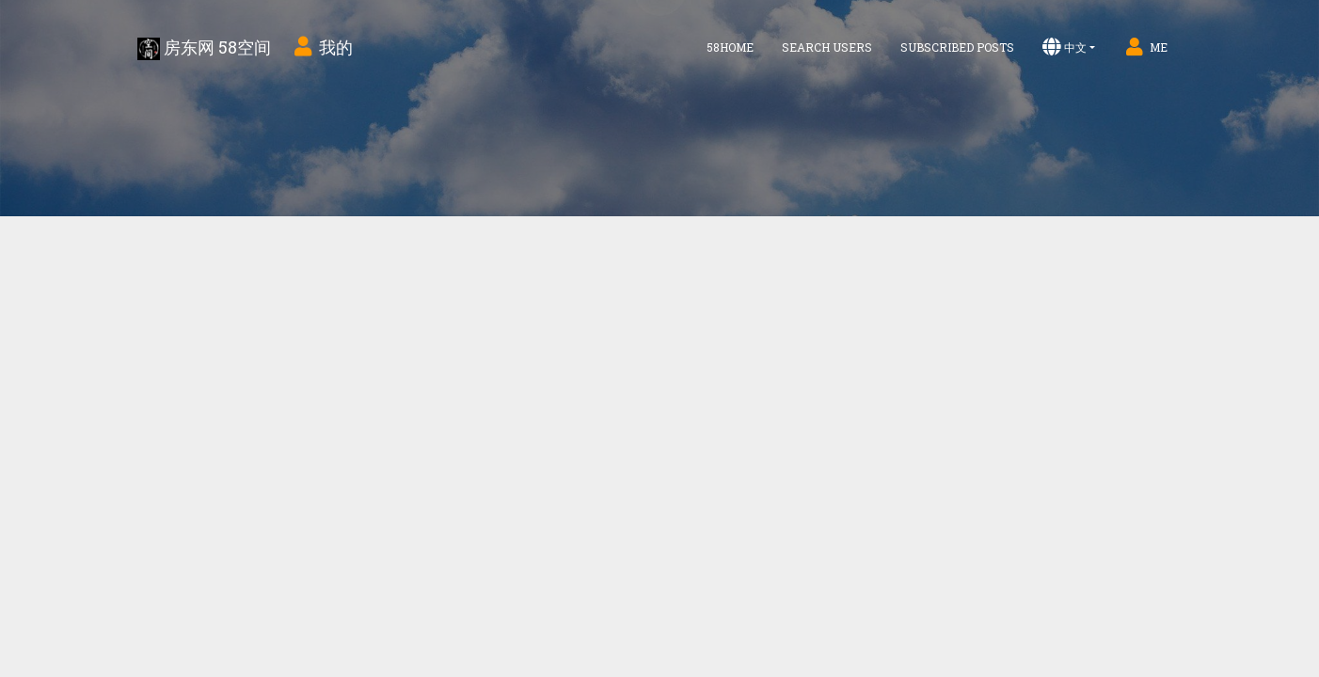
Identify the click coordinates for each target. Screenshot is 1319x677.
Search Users (827, 47)
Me (1145, 47)
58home (730, 47)
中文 (1064, 47)
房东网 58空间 (204, 48)
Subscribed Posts (957, 47)
